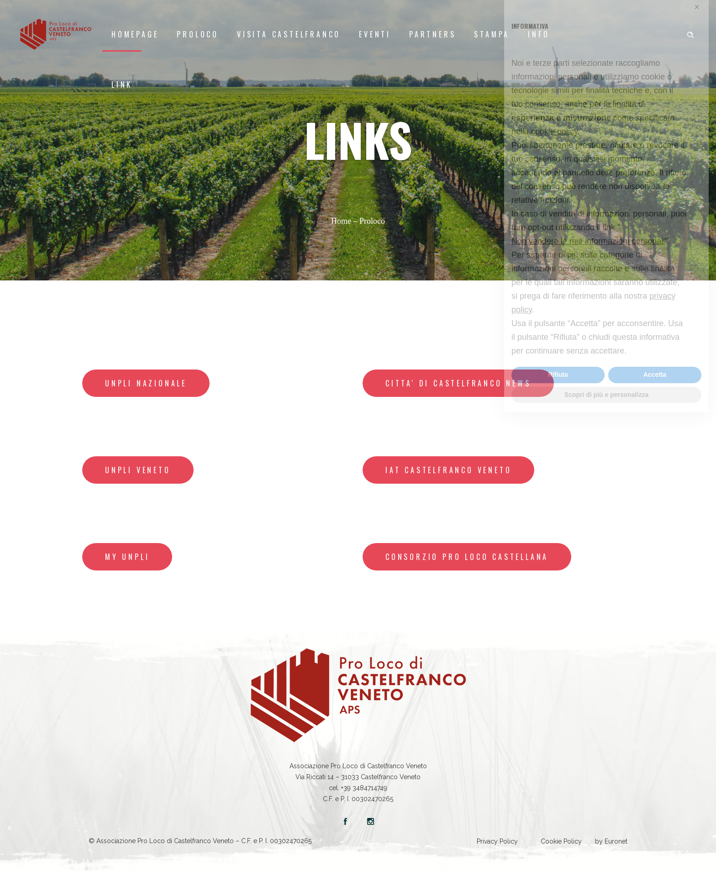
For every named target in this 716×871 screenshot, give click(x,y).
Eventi (375, 34)
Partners (432, 34)
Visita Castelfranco (289, 34)
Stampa (492, 34)
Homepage (134, 34)
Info (538, 34)
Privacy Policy (497, 841)
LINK (121, 84)
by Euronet (611, 841)
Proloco (198, 34)
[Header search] (690, 33)
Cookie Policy (561, 841)
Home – (345, 221)
